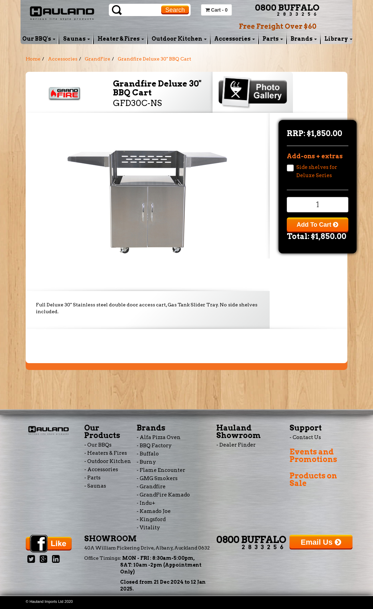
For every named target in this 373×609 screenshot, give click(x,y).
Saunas (76, 39)
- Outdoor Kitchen (107, 461)
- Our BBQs (98, 445)
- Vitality (148, 528)
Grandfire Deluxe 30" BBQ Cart (154, 59)
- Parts (92, 478)
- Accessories (101, 469)
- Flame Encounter (161, 470)
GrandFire (97, 59)
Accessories (234, 39)
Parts (272, 39)
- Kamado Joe (154, 511)
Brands (304, 39)
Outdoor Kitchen (179, 39)
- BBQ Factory (154, 445)
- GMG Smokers (157, 478)
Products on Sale (313, 479)
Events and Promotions (313, 455)
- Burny (146, 462)
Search (175, 9)
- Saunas (95, 486)
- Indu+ (146, 503)
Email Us (321, 542)
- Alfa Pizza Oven (159, 437)
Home (33, 59)
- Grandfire (151, 487)
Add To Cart (317, 224)
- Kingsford (151, 519)
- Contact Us (305, 437)
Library (338, 39)
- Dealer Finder (236, 445)
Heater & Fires (121, 39)
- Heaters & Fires (105, 453)
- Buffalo (148, 454)
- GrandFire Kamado (163, 495)
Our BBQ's (38, 39)
